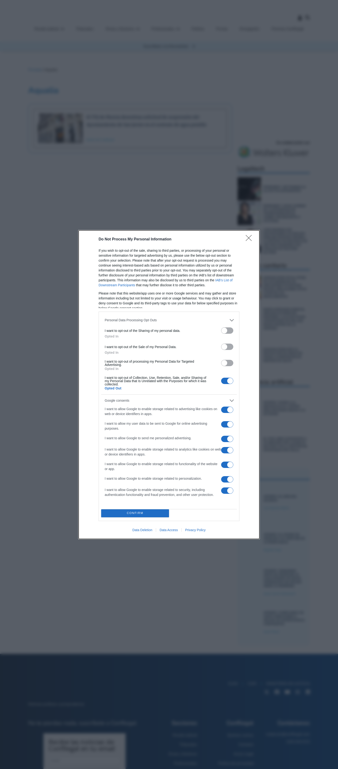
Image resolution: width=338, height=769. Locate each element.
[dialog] (169, 384)
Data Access (169, 530)
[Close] (250, 239)
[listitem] (169, 320)
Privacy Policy (195, 530)
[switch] (227, 330)
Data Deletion (142, 530)
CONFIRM (135, 513)
